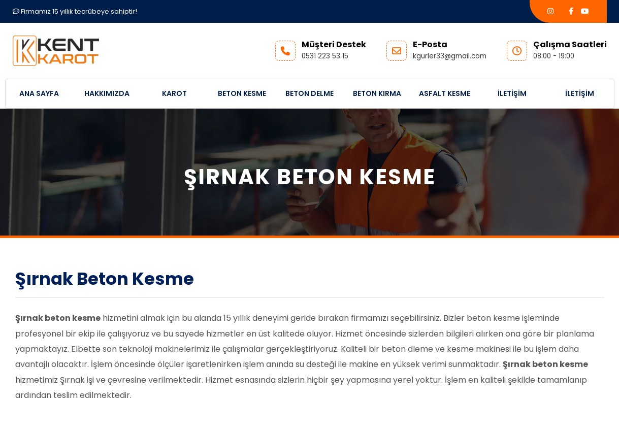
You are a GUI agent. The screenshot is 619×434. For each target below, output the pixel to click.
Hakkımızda (106, 93)
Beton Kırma (377, 93)
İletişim (512, 93)
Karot (174, 93)
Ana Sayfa (39, 93)
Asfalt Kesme (444, 93)
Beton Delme (309, 93)
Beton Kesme (242, 93)
